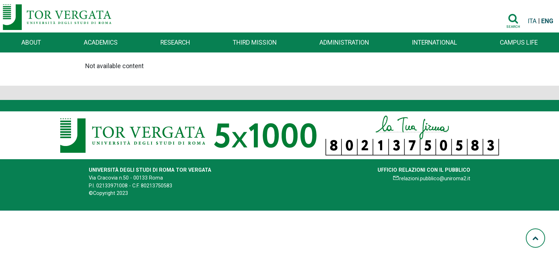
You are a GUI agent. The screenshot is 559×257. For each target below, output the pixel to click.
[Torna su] (535, 238)
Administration (344, 42)
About (31, 42)
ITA (532, 21)
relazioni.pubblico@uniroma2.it (434, 179)
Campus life (519, 42)
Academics (101, 42)
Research (175, 42)
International (434, 42)
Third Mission (255, 42)
